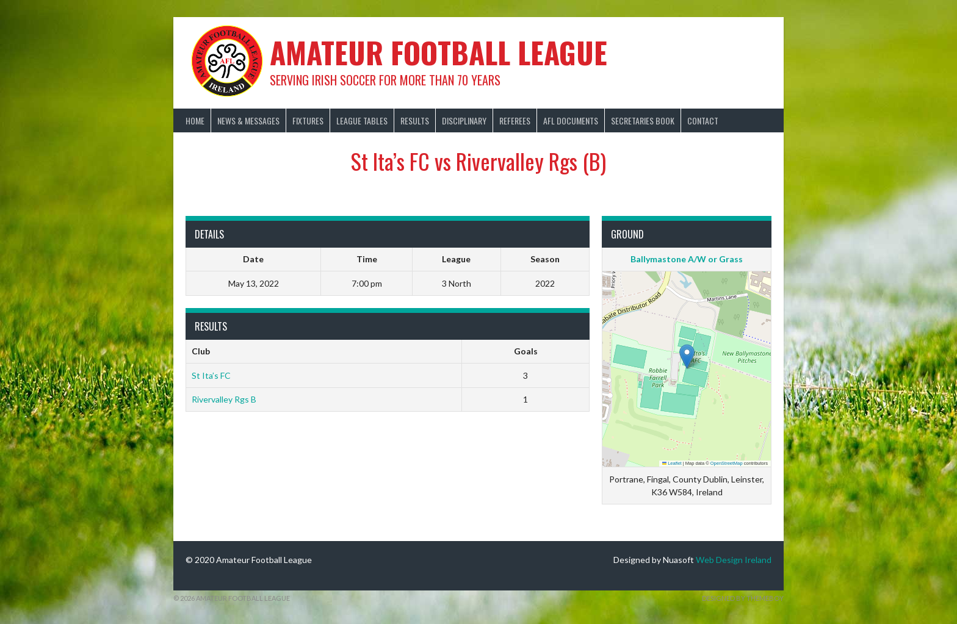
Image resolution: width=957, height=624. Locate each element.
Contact (702, 120)
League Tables (362, 120)
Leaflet (672, 463)
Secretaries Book (642, 120)
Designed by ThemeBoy (743, 598)
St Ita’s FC (211, 375)
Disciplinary (464, 120)
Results (414, 120)
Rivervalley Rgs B (224, 399)
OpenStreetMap (726, 463)
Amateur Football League (438, 52)
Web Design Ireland (733, 559)
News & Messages (248, 120)
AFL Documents (570, 120)
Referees (514, 120)
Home (195, 120)
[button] (687, 356)
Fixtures (307, 120)
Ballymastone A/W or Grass (686, 259)
